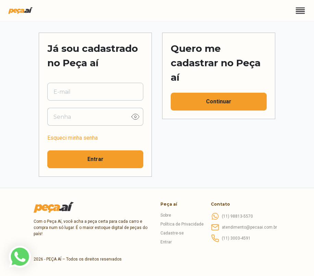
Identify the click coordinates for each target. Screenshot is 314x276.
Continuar (218, 101)
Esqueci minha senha (72, 138)
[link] (20, 257)
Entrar (95, 159)
